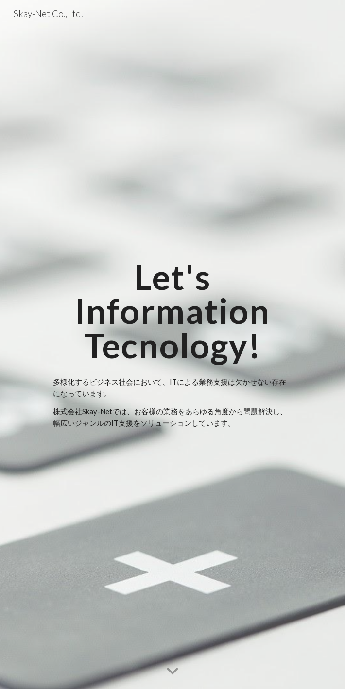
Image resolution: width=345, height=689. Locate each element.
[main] (172, 311)
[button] (172, 671)
